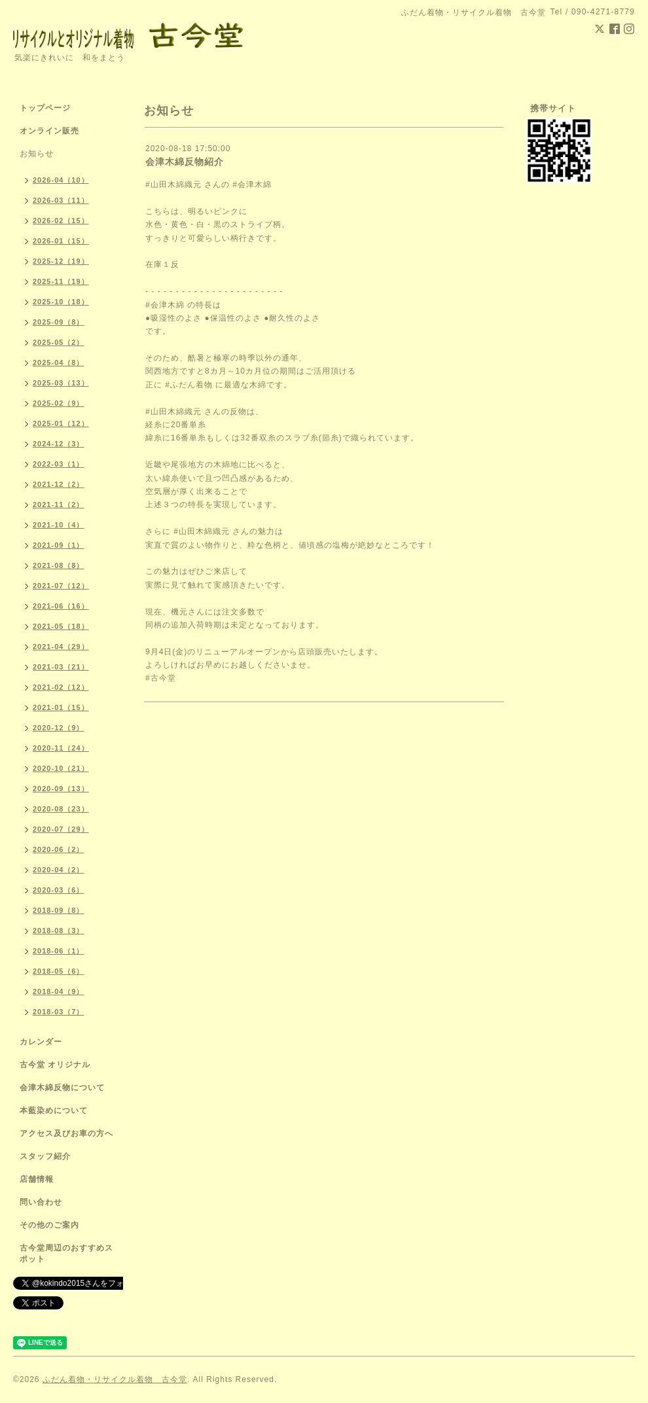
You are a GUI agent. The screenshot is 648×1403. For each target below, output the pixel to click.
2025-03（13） (61, 383)
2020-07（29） (61, 829)
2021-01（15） (61, 707)
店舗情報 (37, 1179)
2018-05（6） (58, 971)
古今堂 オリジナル (55, 1064)
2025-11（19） (61, 281)
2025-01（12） (61, 423)
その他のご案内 (49, 1225)
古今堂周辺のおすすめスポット (66, 1253)
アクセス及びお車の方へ (66, 1133)
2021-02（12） (61, 687)
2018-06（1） (58, 951)
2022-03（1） (58, 464)
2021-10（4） (58, 525)
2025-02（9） (58, 403)
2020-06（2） (58, 849)
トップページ (45, 108)
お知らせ (37, 153)
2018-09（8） (58, 910)
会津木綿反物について (62, 1087)
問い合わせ (41, 1202)
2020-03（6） (58, 890)
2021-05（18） (61, 626)
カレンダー (41, 1041)
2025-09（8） (58, 322)
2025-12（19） (61, 261)
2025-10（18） (61, 302)
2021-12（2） (58, 484)
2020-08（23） (61, 809)
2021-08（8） (58, 565)
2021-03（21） (61, 667)
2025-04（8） (58, 362)
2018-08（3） (58, 930)
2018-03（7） (58, 1012)
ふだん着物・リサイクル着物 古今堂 (115, 1379)
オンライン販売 (49, 130)
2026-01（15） (61, 241)
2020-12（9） (58, 728)
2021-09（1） (58, 545)
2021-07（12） (61, 586)
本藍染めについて (54, 1110)
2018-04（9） (58, 991)
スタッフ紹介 (45, 1156)
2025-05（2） (58, 342)
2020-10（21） (61, 768)
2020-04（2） (58, 870)
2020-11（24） (61, 748)
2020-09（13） (61, 788)
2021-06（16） (61, 606)
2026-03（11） (61, 200)
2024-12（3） (58, 444)
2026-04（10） (61, 180)
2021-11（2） (58, 504)
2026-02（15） (61, 220)
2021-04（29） (61, 646)
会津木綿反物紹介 (184, 161)
